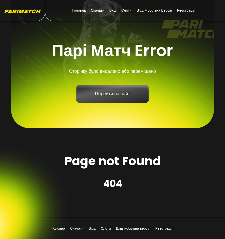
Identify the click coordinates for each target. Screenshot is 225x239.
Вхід (112, 10)
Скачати (97, 10)
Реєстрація (186, 10)
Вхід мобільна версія (154, 10)
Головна (79, 10)
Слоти (126, 10)
